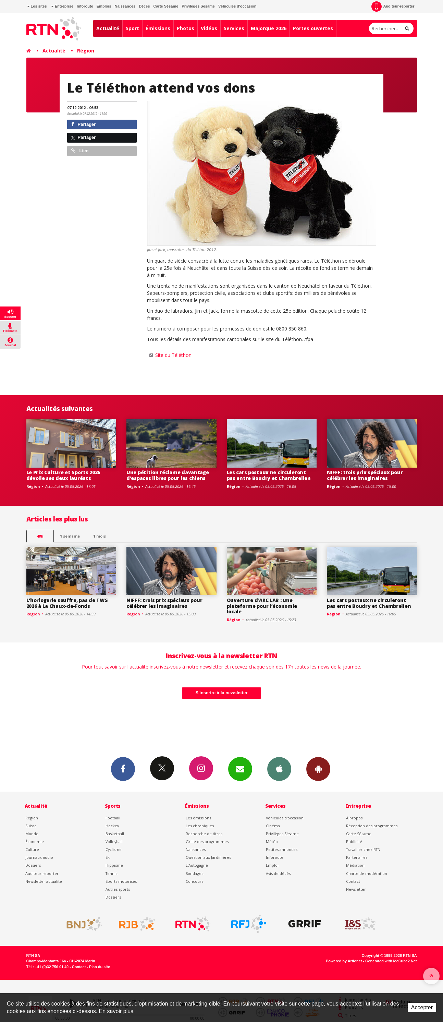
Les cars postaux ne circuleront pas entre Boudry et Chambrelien (269, 475)
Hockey (112, 825)
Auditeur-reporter (392, 6)
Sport (132, 28)
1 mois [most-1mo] (99, 536)
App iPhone (279, 768)
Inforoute (85, 6)
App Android (318, 768)
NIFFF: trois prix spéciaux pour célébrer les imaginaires (365, 475)
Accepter (422, 1007)
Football (113, 818)
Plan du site (99, 967)
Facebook (123, 768)
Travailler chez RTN (363, 849)
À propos (354, 818)
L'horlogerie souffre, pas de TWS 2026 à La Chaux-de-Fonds (67, 603)
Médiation (355, 865)
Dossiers (33, 865)
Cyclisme (114, 849)
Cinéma (273, 825)
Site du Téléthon (173, 355)
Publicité (354, 841)
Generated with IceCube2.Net (391, 961)
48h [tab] (40, 536)
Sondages (194, 873)
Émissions (158, 28)
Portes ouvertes (313, 28)
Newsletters (240, 768)
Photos (185, 28)
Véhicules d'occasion (237, 6)
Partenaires (356, 857)
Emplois (104, 6)
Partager (83, 124)
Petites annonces (281, 849)
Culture (32, 849)
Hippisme (114, 865)
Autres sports (118, 889)
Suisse (31, 825)
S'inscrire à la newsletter (222, 692)
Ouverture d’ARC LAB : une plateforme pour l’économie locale (262, 606)
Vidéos (209, 28)
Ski (108, 857)
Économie (34, 841)
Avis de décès (278, 873)
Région (85, 50)
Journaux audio (39, 857)
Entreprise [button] (62, 6)
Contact (353, 881)
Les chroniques (200, 825)
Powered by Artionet (344, 961)
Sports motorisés (121, 881)
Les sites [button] (37, 6)
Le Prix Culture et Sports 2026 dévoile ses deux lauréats (63, 475)
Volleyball (114, 841)
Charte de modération (366, 873)
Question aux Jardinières (208, 857)
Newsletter (356, 889)
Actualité (107, 28)
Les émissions (198, 818)
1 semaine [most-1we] (70, 536)
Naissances (125, 6)
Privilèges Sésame (198, 6)
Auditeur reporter (42, 873)
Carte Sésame (166, 6)
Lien (79, 150)
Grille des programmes (207, 841)
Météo (272, 841)
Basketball (115, 833)
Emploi (272, 865)
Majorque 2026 (268, 28)
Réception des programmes (371, 825)
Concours (194, 881)
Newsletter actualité (43, 881)
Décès (144, 6)
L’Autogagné (197, 865)
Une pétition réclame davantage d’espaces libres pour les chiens (167, 475)
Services (234, 28)
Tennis (111, 873)
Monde (31, 833)
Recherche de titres (204, 833)
